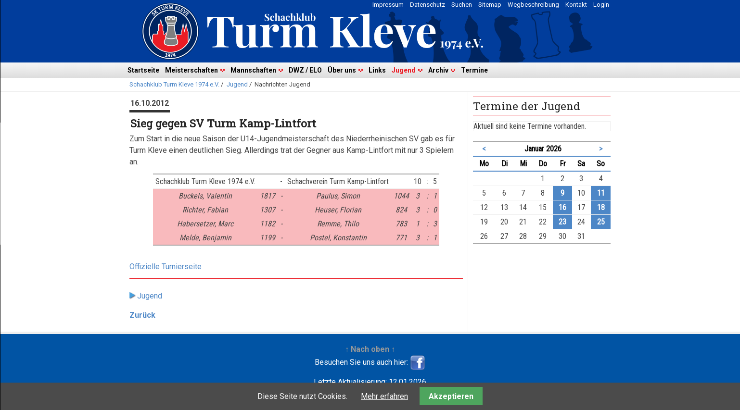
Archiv (438, 70)
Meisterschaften (191, 70)
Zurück (142, 315)
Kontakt (576, 4)
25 (601, 221)
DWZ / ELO (305, 70)
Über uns (342, 70)
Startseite (143, 70)
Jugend (404, 70)
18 (601, 207)
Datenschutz (427, 4)
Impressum (388, 4)
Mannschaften (253, 70)
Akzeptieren (451, 396)
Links (377, 70)
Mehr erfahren (384, 396)
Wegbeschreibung (533, 4)
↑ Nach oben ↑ (370, 349)
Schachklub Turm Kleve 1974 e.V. (174, 84)
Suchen (461, 4)
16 (562, 207)
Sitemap (489, 4)
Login (601, 4)
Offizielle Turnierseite (165, 266)
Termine (474, 70)
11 (601, 193)
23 (562, 221)
